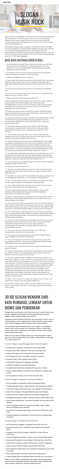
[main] (29, 19)
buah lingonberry (22, 56)
